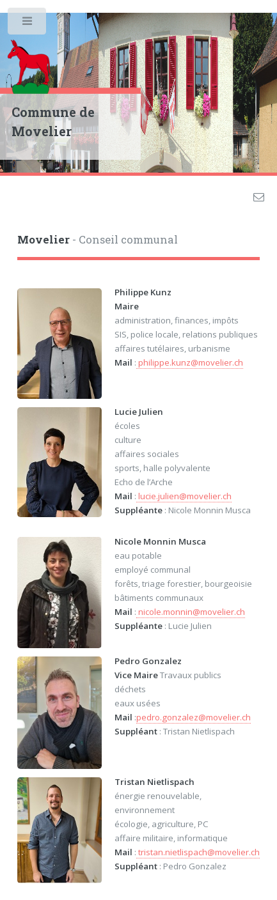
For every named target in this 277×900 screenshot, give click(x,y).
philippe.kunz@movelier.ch (189, 362)
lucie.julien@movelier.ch (184, 496)
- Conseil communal (97, 240)
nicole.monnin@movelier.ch (190, 611)
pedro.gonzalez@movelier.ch (193, 717)
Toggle (28, 24)
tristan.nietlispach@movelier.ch (198, 852)
